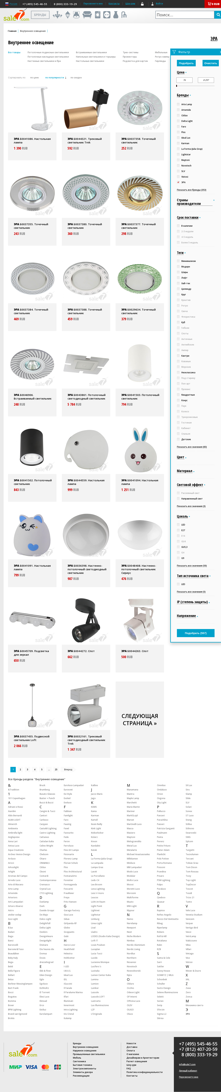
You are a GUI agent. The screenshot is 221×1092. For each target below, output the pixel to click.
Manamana (132, 789)
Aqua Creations (16, 850)
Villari (188, 949)
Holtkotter (69, 957)
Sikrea (160, 1018)
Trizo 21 (190, 897)
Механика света (194, 1005)
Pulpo (160, 884)
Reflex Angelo (164, 914)
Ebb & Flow (45, 970)
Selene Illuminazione (167, 992)
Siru (188, 789)
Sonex (189, 811)
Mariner (131, 811)
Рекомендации (81, 1075)
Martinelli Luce (134, 824)
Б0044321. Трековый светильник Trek (85, 140)
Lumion (95, 983)
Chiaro (43, 858)
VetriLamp (191, 936)
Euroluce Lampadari (74, 785)
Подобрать (186, 63)
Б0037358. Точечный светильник (138, 140)
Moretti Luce (133, 888)
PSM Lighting (163, 880)
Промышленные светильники (89, 1054)
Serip (159, 1005)
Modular (131, 875)
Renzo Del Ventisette (168, 919)
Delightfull (45, 923)
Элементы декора (83, 1072)
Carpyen (44, 824)
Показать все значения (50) (192, 565)
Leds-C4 (95, 880)
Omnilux (161, 785)
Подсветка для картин (135, 61)
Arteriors (12, 897)
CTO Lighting (46, 893)
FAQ (129, 1068)
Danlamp (44, 901)
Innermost (69, 1005)
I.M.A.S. (67, 970)
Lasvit (94, 871)
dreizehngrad (46, 962)
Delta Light (45, 927)
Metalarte (132, 850)
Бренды (77, 1043)
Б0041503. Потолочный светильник (140, 396)
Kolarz (94, 837)
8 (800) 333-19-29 (65, 4)
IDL (65, 979)
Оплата (131, 1050)
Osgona (161, 798)
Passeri (160, 824)
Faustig (67, 824)
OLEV (129, 1005)
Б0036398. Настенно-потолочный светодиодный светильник (87, 569)
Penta (160, 837)
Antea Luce (13, 845)
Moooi (130, 884)
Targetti (190, 850)
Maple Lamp (133, 798)
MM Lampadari (134, 867)
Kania (94, 811)
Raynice (161, 910)
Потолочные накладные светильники (48, 56)
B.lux (10, 927)
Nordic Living (133, 949)
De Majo (44, 914)
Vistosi (189, 962)
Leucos (94, 897)
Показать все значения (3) (191, 506)
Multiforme (132, 897)
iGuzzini (68, 983)
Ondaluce (162, 789)
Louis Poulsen (98, 944)
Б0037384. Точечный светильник (31, 311)
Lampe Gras (97, 867)
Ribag (160, 923)
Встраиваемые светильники (91, 52)
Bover (11, 1005)
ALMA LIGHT (14, 819)
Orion (160, 793)
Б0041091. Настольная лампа (32, 567)
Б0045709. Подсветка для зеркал (31, 652)
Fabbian (68, 811)
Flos (66, 867)
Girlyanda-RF (70, 923)
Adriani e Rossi (15, 806)
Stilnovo (190, 828)
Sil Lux (189, 785)
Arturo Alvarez (15, 906)
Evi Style (68, 793)
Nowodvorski (134, 970)
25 (56, 769)
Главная (12, 31)
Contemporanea (48, 880)
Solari (189, 806)
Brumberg (45, 789)
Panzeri (161, 815)
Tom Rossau (192, 871)
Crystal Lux (45, 888)
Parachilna (162, 819)
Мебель (77, 1057)
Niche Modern (134, 936)
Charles (43, 850)
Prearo (160, 875)
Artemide (13, 893)
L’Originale (96, 1013)
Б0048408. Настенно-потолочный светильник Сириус (138, 569)
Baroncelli (13, 944)
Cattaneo (44, 837)
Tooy (188, 875)
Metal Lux (132, 845)
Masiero (131, 832)
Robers (160, 931)
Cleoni (43, 871)
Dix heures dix (47, 949)
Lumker (95, 988)
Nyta (129, 975)
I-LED (66, 966)
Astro (11, 910)
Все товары (14, 52)
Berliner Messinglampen (20, 983)
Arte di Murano (15, 884)
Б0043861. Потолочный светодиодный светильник (87, 396)
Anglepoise (14, 837)
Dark (42, 906)
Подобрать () (196, 633)
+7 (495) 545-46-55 (34, 4)
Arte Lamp (13, 888)
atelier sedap (14, 914)
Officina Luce (133, 1000)
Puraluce (161, 888)
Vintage (190, 953)
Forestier (68, 880)
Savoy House (163, 970)
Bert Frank (13, 988)
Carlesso (44, 819)
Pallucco (161, 811)
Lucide (94, 957)
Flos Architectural (73, 871)
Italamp (68, 1018)
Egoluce (44, 983)
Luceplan (95, 949)
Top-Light (191, 880)
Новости (131, 1043)
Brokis (11, 1018)
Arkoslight (13, 867)
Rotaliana (162, 940)
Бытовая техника (82, 1064)
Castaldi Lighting (48, 828)
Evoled (67, 798)
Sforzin (161, 1009)
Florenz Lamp (71, 858)
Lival (93, 927)
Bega (10, 962)
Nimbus (131, 940)
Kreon (94, 841)
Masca (130, 828)
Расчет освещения (137, 1061)
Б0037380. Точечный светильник (85, 226)
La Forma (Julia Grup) (101, 858)
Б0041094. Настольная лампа (139, 482)
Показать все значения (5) (191, 591)
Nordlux (131, 953)
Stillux (189, 824)
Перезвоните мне (188, 1077)
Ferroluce (68, 845)
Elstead (43, 1000)
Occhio (130, 988)
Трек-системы (130, 52)
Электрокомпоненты (84, 1068)
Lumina (94, 979)
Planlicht (161, 854)
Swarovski (191, 832)
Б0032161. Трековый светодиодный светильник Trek (86, 740)
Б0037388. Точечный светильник (85, 311)
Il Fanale (68, 988)
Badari (11, 931)
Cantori (43, 815)
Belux (11, 979)
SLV (187, 802)
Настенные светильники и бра (44, 61)
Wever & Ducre (193, 970)
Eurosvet (68, 789)
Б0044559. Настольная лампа (86, 482)
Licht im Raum (98, 901)
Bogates (12, 996)
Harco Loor (69, 944)
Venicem (190, 919)
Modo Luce (132, 871)
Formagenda (70, 884)
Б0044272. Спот (81, 651)
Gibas (67, 919)
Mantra (130, 793)
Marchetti (132, 802)
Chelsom (44, 854)
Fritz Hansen (70, 901)
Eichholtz (44, 988)
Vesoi (188, 931)
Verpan (189, 923)
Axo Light (13, 919)
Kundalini (95, 845)
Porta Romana (164, 862)
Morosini (131, 893)
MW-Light (132, 906)
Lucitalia (95, 970)
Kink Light (96, 828)
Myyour (130, 910)
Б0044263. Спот (134, 651)
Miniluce (131, 862)
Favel (66, 828)
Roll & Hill (162, 936)
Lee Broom (96, 884)
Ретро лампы (162, 56)
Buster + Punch (47, 798)
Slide (188, 798)
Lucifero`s (96, 966)
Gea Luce (68, 914)
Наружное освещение (84, 1050)
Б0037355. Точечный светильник (31, 226)
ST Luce (190, 815)
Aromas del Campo (17, 875)
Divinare (44, 944)
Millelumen (132, 858)
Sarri (159, 962)
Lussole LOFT (98, 996)
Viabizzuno (191, 940)
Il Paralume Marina (73, 992)
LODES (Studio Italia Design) (105, 936)
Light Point (96, 906)
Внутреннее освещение (85, 1047)
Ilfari (66, 996)
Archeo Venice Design (19, 854)
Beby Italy (13, 957)
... (49, 769)
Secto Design (164, 988)
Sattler (160, 966)
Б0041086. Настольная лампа (32, 140)
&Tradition (13, 789)
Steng (189, 819)
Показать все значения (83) (192, 447)
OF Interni (132, 996)
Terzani (190, 858)
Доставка (132, 1047)
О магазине (133, 1054)
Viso (188, 957)
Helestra (68, 953)
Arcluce (12, 858)
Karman (95, 815)
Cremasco (45, 884)
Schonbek (162, 979)
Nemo (130, 919)
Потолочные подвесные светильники (48, 52)
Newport (131, 927)
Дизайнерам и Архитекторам (143, 1057)
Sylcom (189, 841)
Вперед (68, 769)
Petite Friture (163, 845)
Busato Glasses (47, 793)
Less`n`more (97, 893)
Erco (42, 1005)
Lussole (95, 992)
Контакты (114, 3)
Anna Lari (13, 841)
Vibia (188, 944)
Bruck (42, 785)
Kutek (94, 850)
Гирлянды (160, 61)
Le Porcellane (98, 875)
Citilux (43, 867)
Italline (94, 785)
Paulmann (162, 832)
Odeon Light (133, 992)
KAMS (94, 806)
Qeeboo (161, 897)
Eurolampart (46, 1013)
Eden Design (46, 975)
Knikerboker (97, 832)
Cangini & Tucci (47, 811)
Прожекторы (130, 56)
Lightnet (95, 910)
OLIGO (130, 1009)
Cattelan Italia (47, 841)
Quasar (161, 901)
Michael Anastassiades (138, 854)
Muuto (130, 901)
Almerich (12, 824)
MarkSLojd (132, 815)
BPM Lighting (14, 1009)
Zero (188, 992)
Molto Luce (132, 880)
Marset (130, 819)
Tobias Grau (192, 862)
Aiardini (12, 811)
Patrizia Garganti (166, 828)
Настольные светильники (90, 61)
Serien (160, 1000)
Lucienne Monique (100, 962)
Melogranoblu (134, 841)
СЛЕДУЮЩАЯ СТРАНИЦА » (140, 719)
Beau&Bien (13, 953)
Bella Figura (14, 970)
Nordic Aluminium (136, 944)
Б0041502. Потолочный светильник (33, 482)
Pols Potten (163, 858)
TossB (189, 893)
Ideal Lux (68, 975)
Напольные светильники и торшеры (96, 56)
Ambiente (13, 828)
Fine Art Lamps (71, 850)
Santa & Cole (163, 957)
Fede (66, 837)
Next (129, 931)
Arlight (11, 871)
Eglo (42, 979)
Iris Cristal (69, 1013)
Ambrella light (15, 832)
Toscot (189, 888)
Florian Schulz (71, 862)
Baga (10, 936)
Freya (66, 897)
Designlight (45, 940)
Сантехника (79, 1061)
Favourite (68, 832)
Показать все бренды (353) (191, 190)
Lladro (94, 931)
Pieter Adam (163, 850)
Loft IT (94, 940)
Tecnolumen (192, 854)
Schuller (161, 983)
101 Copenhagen (16, 798)
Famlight (68, 815)
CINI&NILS (45, 862)
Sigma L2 (161, 1013)
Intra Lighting (71, 1009)
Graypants (69, 931)
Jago (93, 798)
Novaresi (131, 962)
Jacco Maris (97, 793)
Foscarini (68, 888)
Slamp (189, 793)
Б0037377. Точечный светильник (138, 226)
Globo (67, 927)
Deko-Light (45, 919)
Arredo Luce (14, 880)
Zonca (189, 996)
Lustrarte (96, 1000)
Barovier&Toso (16, 949)
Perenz (160, 841)
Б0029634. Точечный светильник (138, 311)
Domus (43, 953)
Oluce (130, 1013)
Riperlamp (162, 927)
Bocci (10, 992)
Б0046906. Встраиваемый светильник (32, 396)
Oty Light (162, 802)
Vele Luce (190, 910)
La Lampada (97, 862)
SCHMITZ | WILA (165, 975)
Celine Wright (46, 845)
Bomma (12, 1000)
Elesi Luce (44, 996)
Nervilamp (132, 923)
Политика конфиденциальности (145, 1072)
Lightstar (95, 914)
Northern (131, 957)
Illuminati (68, 1000)
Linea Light (96, 923)
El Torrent (45, 992)
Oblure (130, 983)
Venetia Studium (194, 914)
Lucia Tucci (96, 953)
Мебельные (161, 52)
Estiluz (43, 1009)
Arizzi (11, 862)
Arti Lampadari (15, 901)
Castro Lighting (47, 832)
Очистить (210, 63)
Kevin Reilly (96, 824)
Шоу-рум (130, 3)
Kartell (94, 819)
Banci (10, 940)
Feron (67, 841)
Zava (188, 988)
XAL (187, 979)
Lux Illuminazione (100, 1005)
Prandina (161, 871)
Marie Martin (133, 806)
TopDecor (191, 884)
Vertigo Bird (192, 927)
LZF (93, 1009)
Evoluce (68, 802)
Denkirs (43, 931)
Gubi (66, 936)
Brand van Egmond (17, 1013)
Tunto (189, 901)
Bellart (11, 975)
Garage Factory (72, 910)
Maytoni (131, 837)
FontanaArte (70, 875)
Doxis (43, 957)
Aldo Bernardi (15, 815)
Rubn (159, 944)
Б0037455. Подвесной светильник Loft (31, 738)
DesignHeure (46, 936)
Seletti (160, 996)
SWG (188, 837)
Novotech (132, 966)
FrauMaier (69, 893)
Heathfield (69, 949)
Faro (66, 819)
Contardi (44, 875)
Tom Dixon (191, 867)
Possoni (161, 867)
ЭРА (214, 38)
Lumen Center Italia (101, 975)
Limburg (95, 919)
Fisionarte (69, 854)
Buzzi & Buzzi (46, 802)
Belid (10, 966)
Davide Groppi (47, 910)
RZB (159, 949)
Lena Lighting (98, 888)
